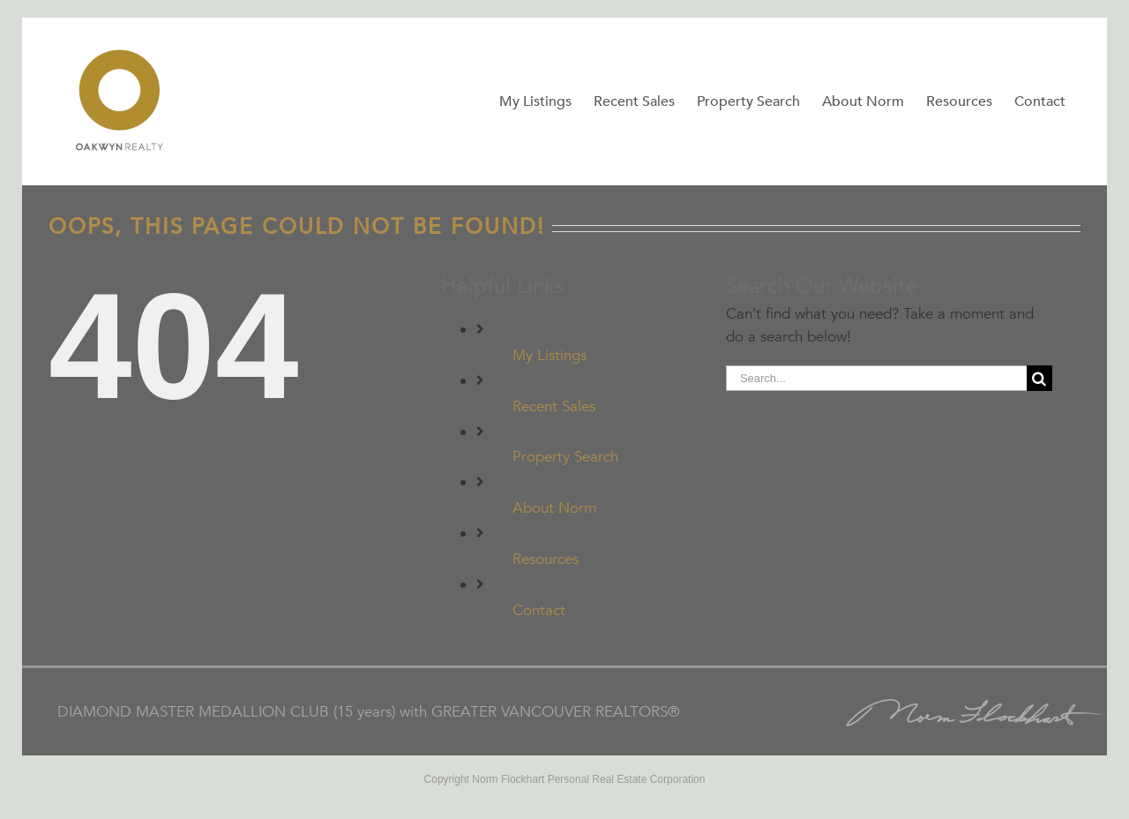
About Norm (554, 508)
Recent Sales (553, 406)
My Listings (549, 355)
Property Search (565, 457)
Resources (545, 559)
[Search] (1039, 378)
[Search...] (876, 378)
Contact (538, 610)
